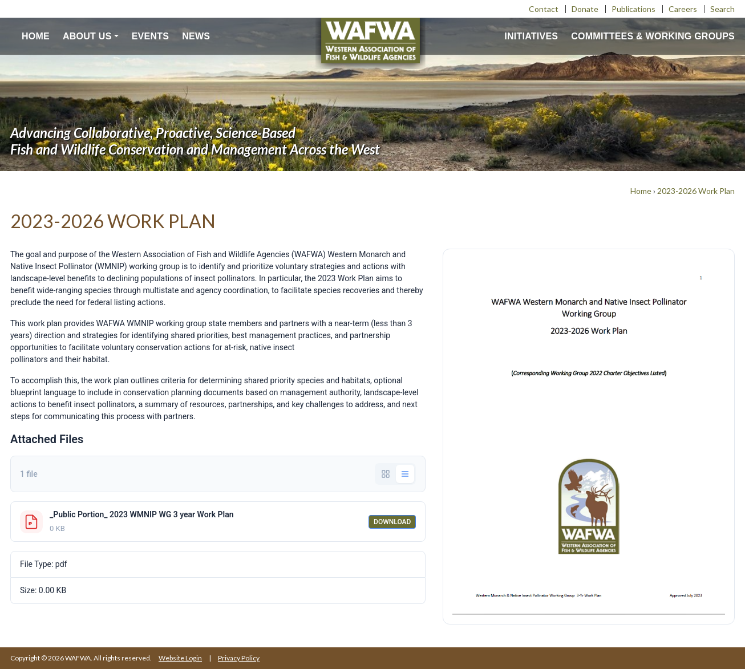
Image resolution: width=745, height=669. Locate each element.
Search (722, 9)
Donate (585, 9)
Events (150, 36)
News (196, 36)
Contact (543, 9)
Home (36, 36)
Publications (633, 9)
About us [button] (87, 36)
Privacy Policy (239, 658)
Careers (683, 9)
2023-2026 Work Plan (696, 191)
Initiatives (531, 36)
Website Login (180, 658)
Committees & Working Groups (653, 36)
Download (392, 522)
